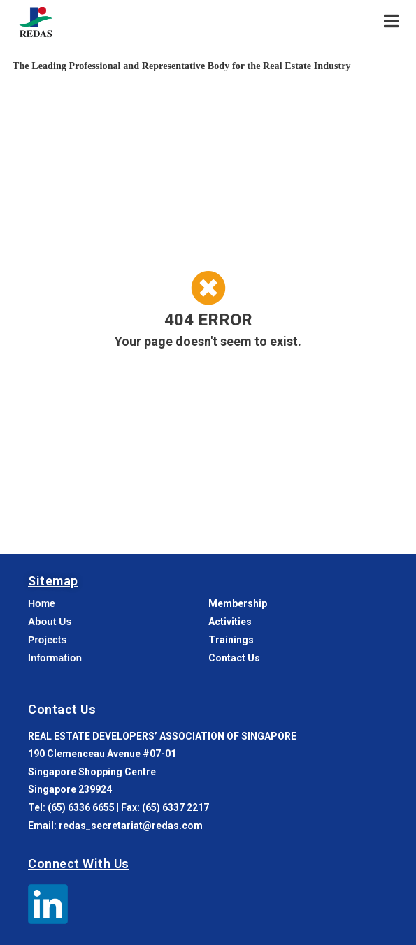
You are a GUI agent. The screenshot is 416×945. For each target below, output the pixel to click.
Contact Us (62, 709)
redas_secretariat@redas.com (131, 825)
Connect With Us (78, 863)
